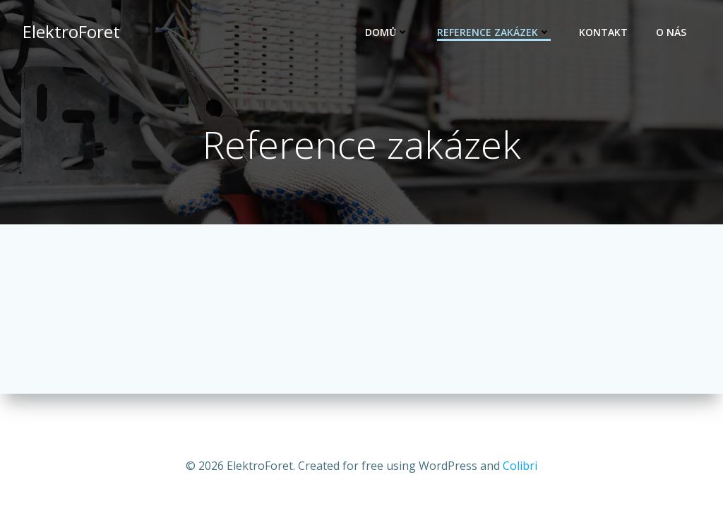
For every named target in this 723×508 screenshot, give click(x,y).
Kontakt (603, 32)
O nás (671, 32)
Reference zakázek (494, 32)
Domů (387, 32)
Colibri (520, 465)
